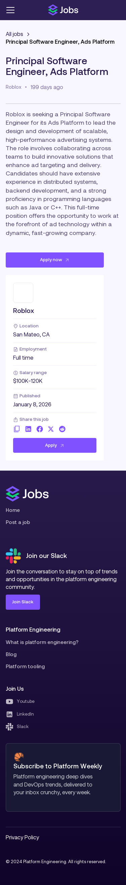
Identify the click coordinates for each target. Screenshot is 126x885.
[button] (11, 10)
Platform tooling (25, 666)
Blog (11, 654)
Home (13, 510)
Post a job (18, 522)
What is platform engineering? (42, 642)
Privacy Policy (22, 837)
